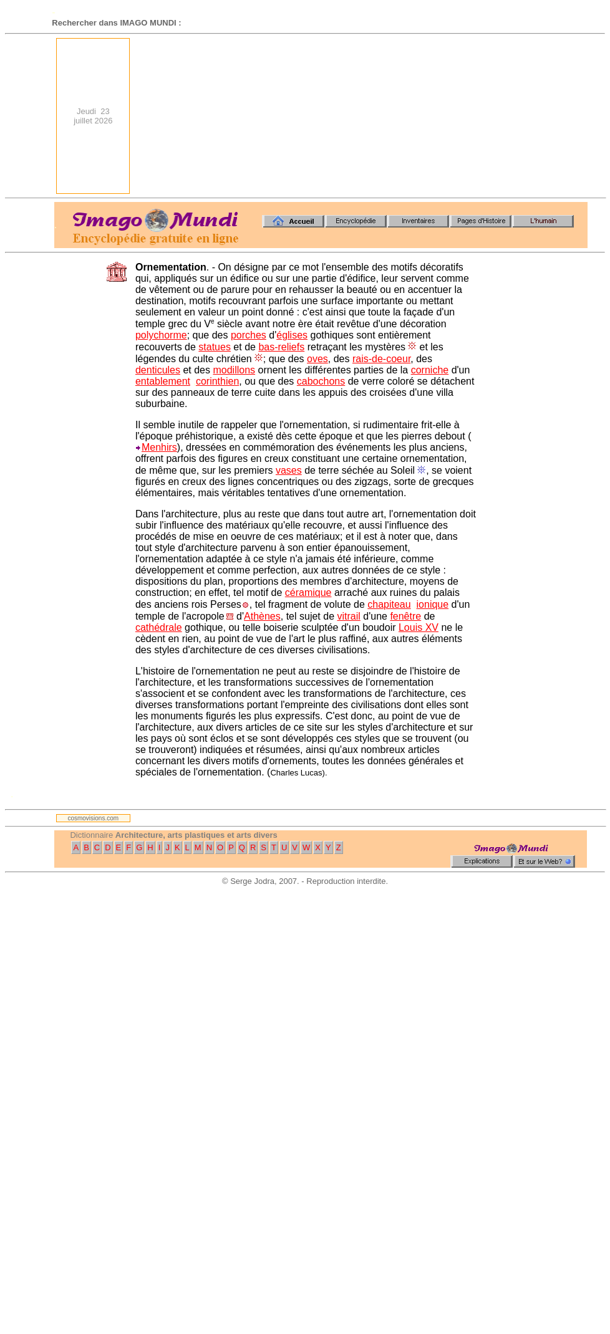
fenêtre (405, 616)
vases (289, 470)
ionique (433, 604)
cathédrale (158, 627)
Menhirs (159, 447)
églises (291, 335)
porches (248, 335)
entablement (162, 381)
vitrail (348, 616)
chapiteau (388, 604)
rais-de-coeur (381, 358)
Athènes (262, 616)
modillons (234, 370)
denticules (157, 370)
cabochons (321, 381)
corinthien (217, 381)
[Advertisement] (495, 116)
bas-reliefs (281, 347)
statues (214, 347)
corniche (429, 370)
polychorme (161, 335)
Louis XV (418, 627)
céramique (308, 592)
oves (317, 358)
